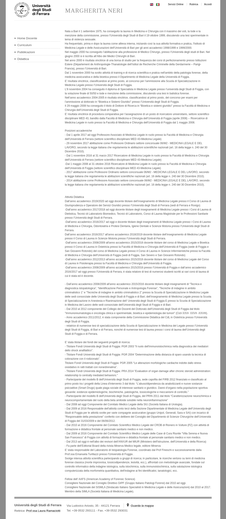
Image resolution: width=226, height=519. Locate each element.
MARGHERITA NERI (94, 11)
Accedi (208, 4)
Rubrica (193, 4)
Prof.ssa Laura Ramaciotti (43, 510)
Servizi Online (175, 4)
